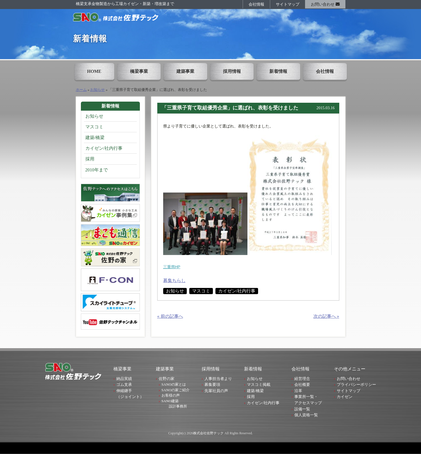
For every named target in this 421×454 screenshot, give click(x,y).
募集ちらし (174, 280)
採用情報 (232, 71)
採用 (89, 158)
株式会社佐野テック (208, 433)
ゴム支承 (124, 384)
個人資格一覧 (306, 415)
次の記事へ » (326, 316)
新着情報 (278, 71)
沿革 (298, 390)
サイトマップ (287, 4)
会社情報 (256, 4)
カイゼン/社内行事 (236, 290)
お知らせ (97, 90)
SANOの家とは (173, 384)
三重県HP (171, 267)
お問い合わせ (325, 4)
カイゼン (344, 396)
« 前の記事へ (170, 316)
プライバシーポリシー (356, 384)
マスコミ (201, 290)
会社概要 (302, 384)
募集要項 (212, 384)
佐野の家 (166, 378)
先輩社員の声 (216, 390)
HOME (94, 71)
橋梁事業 (139, 71)
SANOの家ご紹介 (175, 390)
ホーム (81, 90)
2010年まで (96, 169)
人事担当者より (218, 378)
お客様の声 (170, 395)
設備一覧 (302, 409)
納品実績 (124, 378)
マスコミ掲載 (258, 384)
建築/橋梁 (94, 137)
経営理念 (302, 378)
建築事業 (185, 71)
